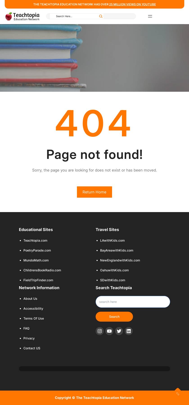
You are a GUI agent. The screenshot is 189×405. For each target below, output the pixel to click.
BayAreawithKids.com (116, 250)
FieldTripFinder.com (38, 280)
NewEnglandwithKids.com (120, 260)
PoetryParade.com (37, 250)
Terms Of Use (33, 318)
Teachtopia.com (35, 240)
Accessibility (33, 308)
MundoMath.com (36, 260)
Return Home (94, 192)
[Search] (101, 16)
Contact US (31, 348)
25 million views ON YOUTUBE (132, 4)
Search (114, 316)
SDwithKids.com (112, 280)
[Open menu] (150, 16)
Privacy (29, 338)
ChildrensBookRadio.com (42, 270)
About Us (30, 298)
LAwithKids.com (112, 240)
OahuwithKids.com (114, 270)
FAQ (26, 328)
